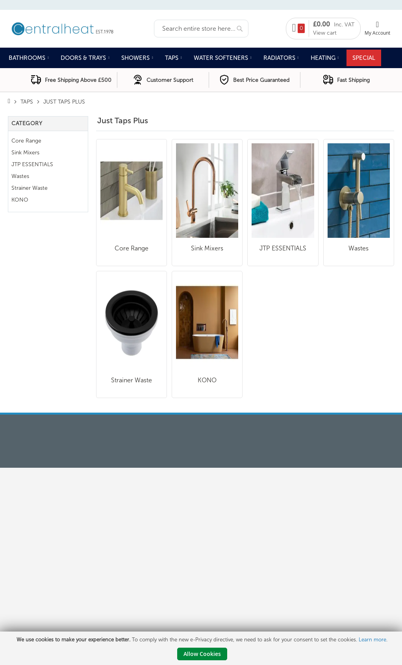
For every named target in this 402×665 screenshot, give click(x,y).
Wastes (358, 248)
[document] (202, 648)
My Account (377, 33)
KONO (207, 380)
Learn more (372, 640)
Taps (26, 101)
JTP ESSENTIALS (282, 248)
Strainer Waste (131, 380)
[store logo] (81, 28)
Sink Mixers (207, 248)
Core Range (131, 248)
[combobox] (201, 28)
